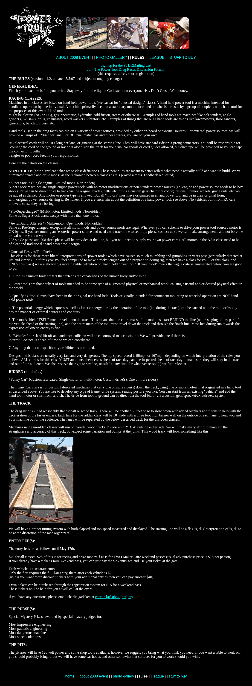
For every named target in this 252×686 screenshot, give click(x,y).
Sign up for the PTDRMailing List (126, 65)
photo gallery (123, 676)
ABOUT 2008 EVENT (73, 57)
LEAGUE (157, 57)
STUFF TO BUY (182, 57)
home (70, 676)
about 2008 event (93, 676)
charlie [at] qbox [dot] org (114, 597)
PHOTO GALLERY (111, 57)
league (158, 676)
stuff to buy (178, 676)
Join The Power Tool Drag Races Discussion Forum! (126, 69)
